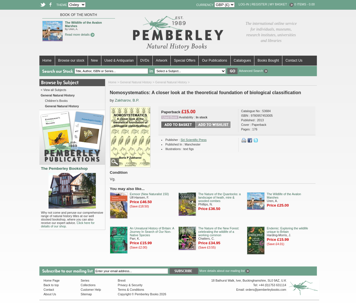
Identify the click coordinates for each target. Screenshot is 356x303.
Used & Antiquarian (119, 60)
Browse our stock (71, 60)
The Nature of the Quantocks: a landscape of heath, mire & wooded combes (219, 197)
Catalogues (242, 60)
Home (47, 60)
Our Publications (214, 60)
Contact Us (293, 60)
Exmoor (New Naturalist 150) (149, 194)
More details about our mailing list (225, 270)
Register (259, 4)
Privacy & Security (130, 285)
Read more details (79, 34)
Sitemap (86, 294)
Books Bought (268, 60)
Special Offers (184, 60)
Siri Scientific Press (193, 140)
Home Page (52, 280)
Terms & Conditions (131, 289)
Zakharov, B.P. (127, 100)
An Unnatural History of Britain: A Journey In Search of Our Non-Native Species (152, 232)
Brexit (122, 280)
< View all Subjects (54, 90)
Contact (49, 289)
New (94, 60)
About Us (50, 294)
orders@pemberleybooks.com (266, 289)
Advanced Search (253, 70)
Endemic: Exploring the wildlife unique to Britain (287, 230)
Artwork (162, 60)
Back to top (51, 285)
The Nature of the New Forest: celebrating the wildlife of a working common (218, 232)
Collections (88, 285)
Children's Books (56, 100)
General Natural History (136, 82)
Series (85, 280)
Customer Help (91, 289)
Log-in (244, 4)
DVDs (144, 60)
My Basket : (281, 4)
